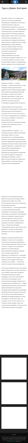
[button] (26, 2)
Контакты (14, 434)
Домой (2, 5)
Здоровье (12, 5)
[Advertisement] (14, 180)
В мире (7, 5)
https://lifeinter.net (11, 441)
